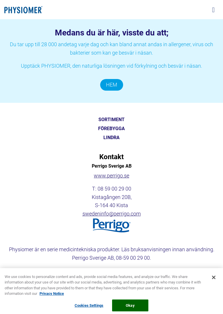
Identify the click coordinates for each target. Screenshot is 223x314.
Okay (130, 307)
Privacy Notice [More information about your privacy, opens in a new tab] (51, 295)
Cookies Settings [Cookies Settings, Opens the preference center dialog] (89, 307)
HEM (111, 85)
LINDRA (111, 137)
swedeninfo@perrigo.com (111, 214)
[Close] (213, 279)
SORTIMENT (111, 119)
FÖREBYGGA (111, 128)
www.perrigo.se (111, 176)
